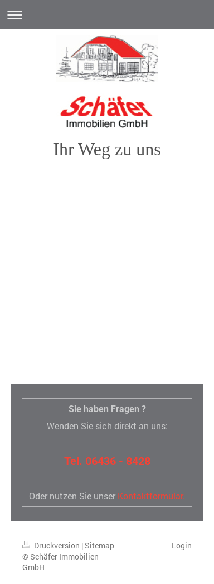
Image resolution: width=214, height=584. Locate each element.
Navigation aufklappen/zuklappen (107, 15)
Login (182, 545)
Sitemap (99, 545)
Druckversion (51, 545)
